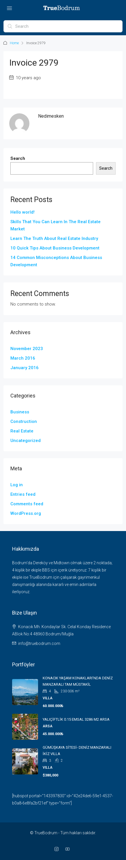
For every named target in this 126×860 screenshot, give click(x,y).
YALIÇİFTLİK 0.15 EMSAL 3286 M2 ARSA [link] (76, 719)
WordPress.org (25, 513)
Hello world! (22, 212)
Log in (16, 484)
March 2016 (22, 358)
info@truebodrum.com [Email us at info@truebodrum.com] (39, 643)
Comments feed (26, 503)
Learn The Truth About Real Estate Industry (54, 238)
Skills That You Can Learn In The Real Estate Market (55, 225)
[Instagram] (57, 849)
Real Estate (21, 431)
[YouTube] (68, 849)
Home (14, 43)
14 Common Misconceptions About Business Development (56, 261)
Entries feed (22, 494)
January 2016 (24, 367)
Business (19, 412)
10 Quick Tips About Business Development (54, 248)
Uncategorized (25, 440)
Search (17, 158)
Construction (23, 421)
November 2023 (26, 348)
